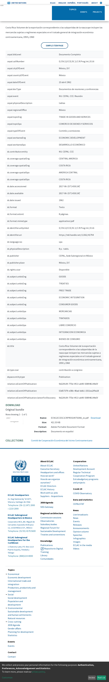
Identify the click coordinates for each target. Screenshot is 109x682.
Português (82, 3)
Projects (97, 12)
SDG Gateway (46, 506)
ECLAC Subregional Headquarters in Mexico (20, 516)
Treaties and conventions (52, 534)
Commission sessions (50, 517)
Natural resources (16, 618)
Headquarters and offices (52, 472)
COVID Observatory (82, 493)
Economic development (19, 577)
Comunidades (47, 558)
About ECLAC (46, 465)
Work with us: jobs (49, 492)
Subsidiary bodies (48, 524)
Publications (46, 545)
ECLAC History (47, 489)
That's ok (101, 677)
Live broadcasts (80, 514)
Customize (7, 677)
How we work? (47, 475)
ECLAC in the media (82, 545)
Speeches (77, 535)
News (75, 518)
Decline (92, 677)
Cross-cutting (14, 621)
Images (76, 541)
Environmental (15, 608)
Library (43, 555)
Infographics (79, 538)
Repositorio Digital (53, 548)
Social (11, 594)
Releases (77, 524)
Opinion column (81, 531)
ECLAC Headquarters (18, 495)
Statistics (12, 635)
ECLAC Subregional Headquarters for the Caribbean (19, 540)
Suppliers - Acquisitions (51, 496)
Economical (13, 574)
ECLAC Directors (48, 486)
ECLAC (52, 3)
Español (72, 3)
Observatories (47, 521)
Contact (12, 656)
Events (83, 12)
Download (95, 417)
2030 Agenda (14, 625)
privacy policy (38, 671)
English (62, 3)
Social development (17, 597)
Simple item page (54, 45)
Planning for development (21, 631)
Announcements (81, 528)
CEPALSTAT (78, 504)
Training (44, 552)
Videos (76, 548)
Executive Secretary (49, 469)
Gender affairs (14, 628)
